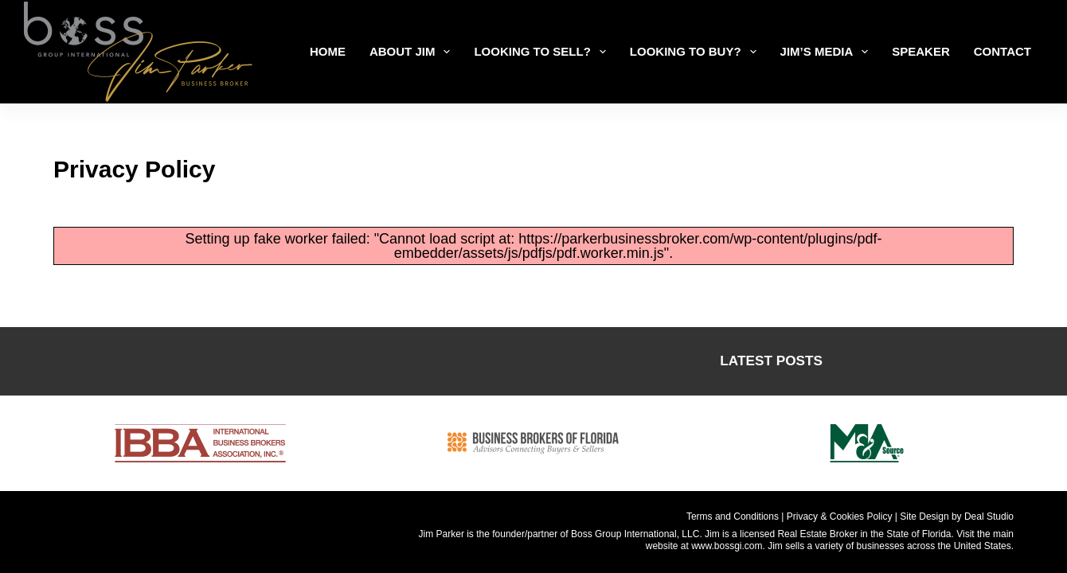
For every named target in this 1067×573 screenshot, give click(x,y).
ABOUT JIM (413, 51)
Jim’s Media (827, 51)
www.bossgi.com (726, 546)
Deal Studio (989, 516)
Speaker (921, 51)
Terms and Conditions (732, 516)
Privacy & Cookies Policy (840, 516)
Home (328, 51)
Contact (1002, 51)
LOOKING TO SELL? (543, 51)
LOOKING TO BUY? (696, 51)
